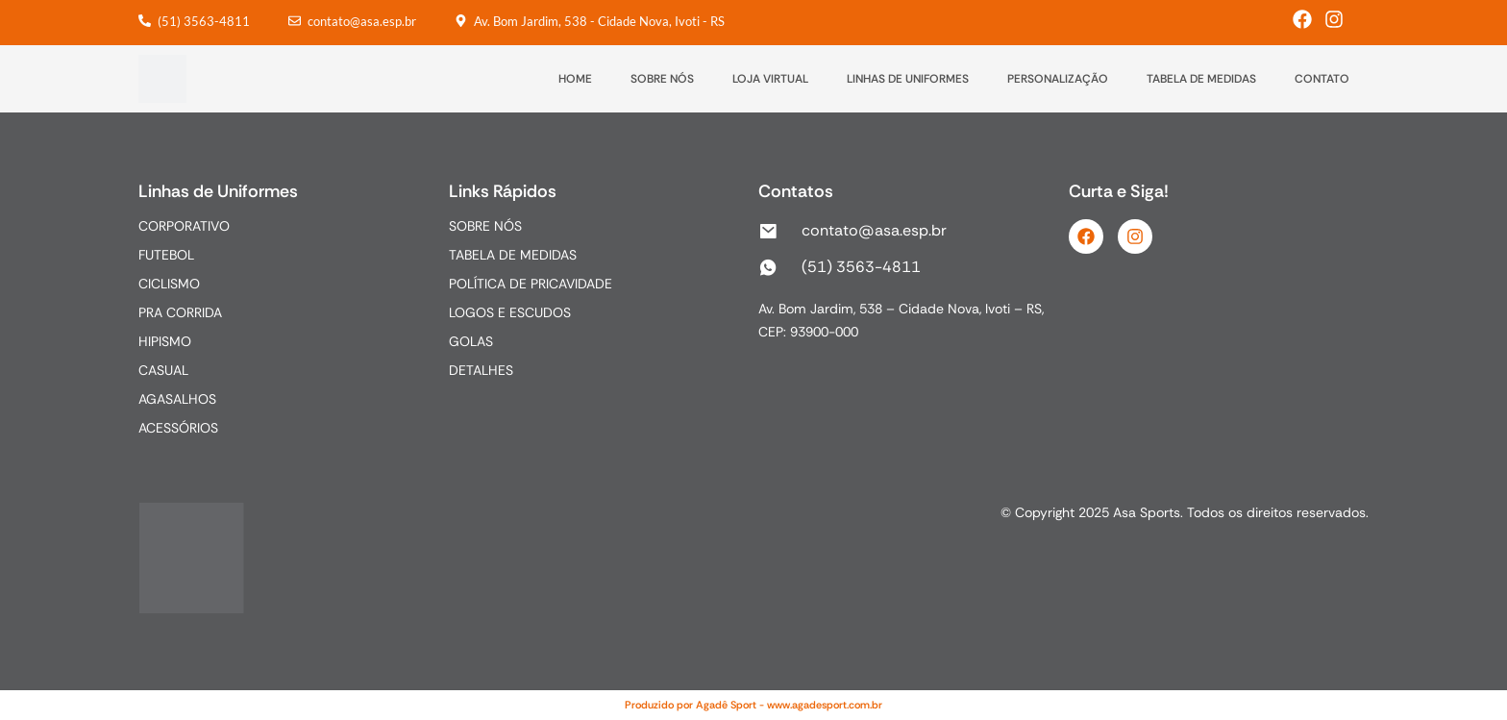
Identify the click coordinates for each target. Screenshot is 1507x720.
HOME (575, 79)
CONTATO (1322, 79)
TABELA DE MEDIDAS (1201, 79)
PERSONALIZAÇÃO (1057, 79)
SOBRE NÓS (662, 79)
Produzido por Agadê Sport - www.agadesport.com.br (753, 704)
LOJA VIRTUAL (770, 79)
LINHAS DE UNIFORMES (908, 79)
